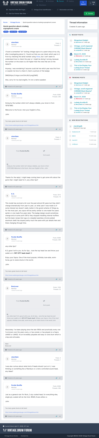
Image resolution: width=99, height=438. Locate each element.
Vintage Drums (15, 22)
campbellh (79, 50)
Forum (5, 22)
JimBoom (75, 144)
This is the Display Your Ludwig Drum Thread (82, 66)
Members (41, 5)
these (38, 57)
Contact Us (24, 436)
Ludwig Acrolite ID (81, 60)
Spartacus (79, 42)
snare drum (13, 31)
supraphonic (22, 31)
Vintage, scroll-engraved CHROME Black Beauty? (83, 47)
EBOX (74, 136)
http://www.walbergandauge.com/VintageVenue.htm (21, 125)
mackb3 (74, 140)
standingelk (78, 126)
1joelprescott (76, 132)
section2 (78, 69)
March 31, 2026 (80, 54)
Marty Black (79, 61)
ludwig (6, 31)
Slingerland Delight (81, 40)
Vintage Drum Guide (11, 436)
